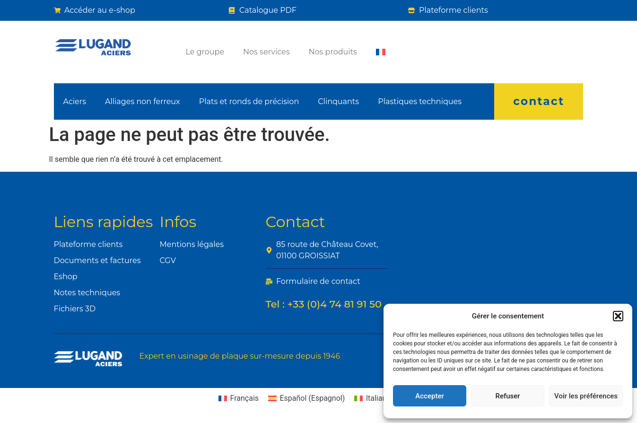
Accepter (429, 396)
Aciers (74, 101)
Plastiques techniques (420, 101)
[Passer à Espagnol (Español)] (306, 398)
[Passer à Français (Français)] (238, 398)
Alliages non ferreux (142, 101)
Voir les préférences (586, 396)
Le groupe (204, 51)
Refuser (507, 396)
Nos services (266, 51)
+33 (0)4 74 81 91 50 (334, 304)
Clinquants (338, 101)
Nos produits (333, 51)
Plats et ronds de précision (249, 101)
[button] (618, 316)
